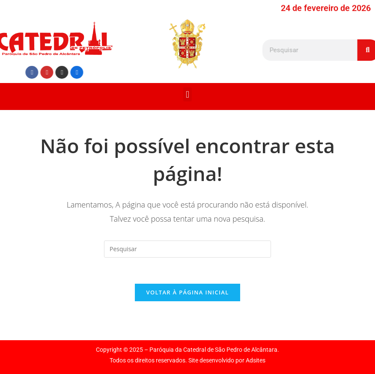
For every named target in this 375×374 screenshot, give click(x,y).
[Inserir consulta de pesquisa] (187, 249)
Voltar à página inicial (187, 292)
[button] (187, 94)
